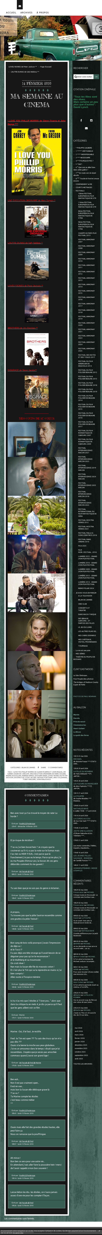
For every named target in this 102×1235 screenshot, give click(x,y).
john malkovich (44, 780)
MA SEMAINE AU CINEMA (36, 101)
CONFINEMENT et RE (84, 185)
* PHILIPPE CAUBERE (84, 149)
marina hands (28, 776)
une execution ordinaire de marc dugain (48, 774)
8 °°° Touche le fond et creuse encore (86, 180)
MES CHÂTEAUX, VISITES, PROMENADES (87, 641)
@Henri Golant (79, 957)
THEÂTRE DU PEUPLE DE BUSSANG (84, 659)
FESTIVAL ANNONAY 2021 (86, 331)
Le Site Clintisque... (80, 676)
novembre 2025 (81, 1049)
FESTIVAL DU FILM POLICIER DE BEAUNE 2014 (86, 398)
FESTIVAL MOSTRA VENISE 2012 (86, 522)
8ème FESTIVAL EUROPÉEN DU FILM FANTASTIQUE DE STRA (86, 215)
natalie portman (44, 778)
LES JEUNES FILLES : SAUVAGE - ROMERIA (83, 857)
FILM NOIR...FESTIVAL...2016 (87, 552)
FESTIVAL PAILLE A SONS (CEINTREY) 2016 (87, 535)
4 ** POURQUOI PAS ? (85, 162)
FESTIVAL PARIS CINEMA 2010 (84, 541)
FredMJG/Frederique (27, 824)
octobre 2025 (80, 1053)
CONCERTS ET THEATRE (84, 610)
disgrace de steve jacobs (25, 778)
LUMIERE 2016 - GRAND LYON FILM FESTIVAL (87, 564)
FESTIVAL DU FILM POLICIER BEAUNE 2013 (87, 378)
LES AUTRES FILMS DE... (87, 632)
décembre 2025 (81, 1046)
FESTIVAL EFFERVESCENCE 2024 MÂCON (87, 477)
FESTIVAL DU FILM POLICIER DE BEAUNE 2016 (86, 416)
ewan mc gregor (21, 774)
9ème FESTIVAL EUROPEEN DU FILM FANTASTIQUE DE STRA (86, 226)
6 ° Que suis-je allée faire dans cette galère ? (84, 169)
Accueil (11, 13)
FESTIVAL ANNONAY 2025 (86, 350)
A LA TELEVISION (85, 596)
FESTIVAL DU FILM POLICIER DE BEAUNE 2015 (86, 407)
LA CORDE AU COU (81, 819)
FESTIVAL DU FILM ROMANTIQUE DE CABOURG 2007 (85, 433)
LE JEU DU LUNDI (85, 628)
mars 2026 (79, 1036)
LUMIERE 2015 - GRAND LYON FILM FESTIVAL (87, 558)
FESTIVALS (80, 191)
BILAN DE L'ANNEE (28, 768)
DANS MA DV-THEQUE (87, 615)
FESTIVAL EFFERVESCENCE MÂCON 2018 (84, 494)
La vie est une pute (83, 651)
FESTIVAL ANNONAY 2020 (86, 325)
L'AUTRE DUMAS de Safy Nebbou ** (25, 73)
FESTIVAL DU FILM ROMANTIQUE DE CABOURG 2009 (85, 442)
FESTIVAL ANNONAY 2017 (86, 305)
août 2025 (79, 1059)
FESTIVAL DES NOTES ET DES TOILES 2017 (87, 357)
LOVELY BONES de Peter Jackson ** (23, 68)
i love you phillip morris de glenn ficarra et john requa (37, 772)
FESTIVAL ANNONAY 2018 (86, 312)
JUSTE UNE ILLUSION (83, 832)
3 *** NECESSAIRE (83, 158)
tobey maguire (29, 780)
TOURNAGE (83, 647)
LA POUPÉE (78, 797)
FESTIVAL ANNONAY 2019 (86, 318)
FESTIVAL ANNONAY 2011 (86, 267)
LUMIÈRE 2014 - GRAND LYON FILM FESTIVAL (87, 584)
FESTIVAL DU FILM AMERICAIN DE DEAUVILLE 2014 (85, 364)
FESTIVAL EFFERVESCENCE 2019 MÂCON (87, 468)
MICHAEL (77, 760)
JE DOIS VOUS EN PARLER (86, 594)
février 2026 (80, 1039)
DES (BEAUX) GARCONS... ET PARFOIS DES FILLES (86, 621)
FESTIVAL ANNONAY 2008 (86, 248)
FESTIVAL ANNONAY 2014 (86, 286)
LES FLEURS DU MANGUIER (85, 784)
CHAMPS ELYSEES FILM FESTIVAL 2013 (87, 235)
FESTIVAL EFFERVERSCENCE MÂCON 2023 (85, 460)
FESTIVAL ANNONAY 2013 (86, 280)
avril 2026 (79, 1032)
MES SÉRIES (80, 654)
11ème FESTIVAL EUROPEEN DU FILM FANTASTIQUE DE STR (87, 205)
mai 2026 (78, 1029)
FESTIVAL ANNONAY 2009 (86, 254)
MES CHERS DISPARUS (87, 636)
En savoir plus (18, 1233)
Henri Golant (79, 729)
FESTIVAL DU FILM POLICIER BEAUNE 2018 (87, 385)
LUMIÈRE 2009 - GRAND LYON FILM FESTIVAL (87, 571)
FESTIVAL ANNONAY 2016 (86, 299)
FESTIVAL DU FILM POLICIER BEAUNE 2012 (87, 372)
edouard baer (41, 776)
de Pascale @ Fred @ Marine (30, 1063)
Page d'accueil (45, 68)
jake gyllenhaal (60, 778)
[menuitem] (11, 13)
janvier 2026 (80, 1042)
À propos (43, 13)
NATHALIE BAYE (80, 809)
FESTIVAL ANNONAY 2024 (86, 344)
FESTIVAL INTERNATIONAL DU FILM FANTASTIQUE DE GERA (87, 513)
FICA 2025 (82, 547)
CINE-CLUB (82, 605)
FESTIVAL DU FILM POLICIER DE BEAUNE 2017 (86, 425)
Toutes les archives (82, 1065)
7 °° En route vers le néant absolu (84, 175)
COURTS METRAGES (84, 188)
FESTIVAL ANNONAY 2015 (86, 293)
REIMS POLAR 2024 (86, 589)
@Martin (76, 996)
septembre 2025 (81, 1056)
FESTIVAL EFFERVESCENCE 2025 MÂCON (87, 486)
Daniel (75, 919)
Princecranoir (78, 893)
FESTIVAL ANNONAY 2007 (86, 241)
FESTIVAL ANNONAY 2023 (86, 337)
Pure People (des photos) (83, 680)
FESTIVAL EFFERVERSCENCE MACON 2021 (85, 451)
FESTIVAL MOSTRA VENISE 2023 (86, 528)
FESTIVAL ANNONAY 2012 (86, 273)
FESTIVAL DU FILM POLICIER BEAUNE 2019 (87, 391)
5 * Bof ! (79, 165)
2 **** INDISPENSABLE (85, 155)
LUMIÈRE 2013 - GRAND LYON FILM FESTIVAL (87, 577)
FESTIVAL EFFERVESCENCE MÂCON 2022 (84, 503)
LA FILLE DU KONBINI (83, 772)
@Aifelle (76, 944)
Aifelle (75, 970)
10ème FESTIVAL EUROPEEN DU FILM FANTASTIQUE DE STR (87, 196)
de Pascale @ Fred (26, 872)
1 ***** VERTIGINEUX (84, 152)
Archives (26, 13)
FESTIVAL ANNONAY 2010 (86, 261)
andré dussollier (13, 776)
